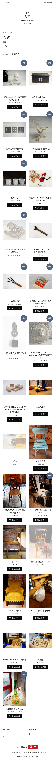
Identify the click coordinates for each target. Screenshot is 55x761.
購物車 (48, 2)
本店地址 (6, 734)
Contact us (6, 737)
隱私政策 (27, 756)
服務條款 (20, 756)
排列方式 (6, 42)
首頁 (4, 32)
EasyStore (43, 752)
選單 (6, 2)
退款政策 (35, 756)
